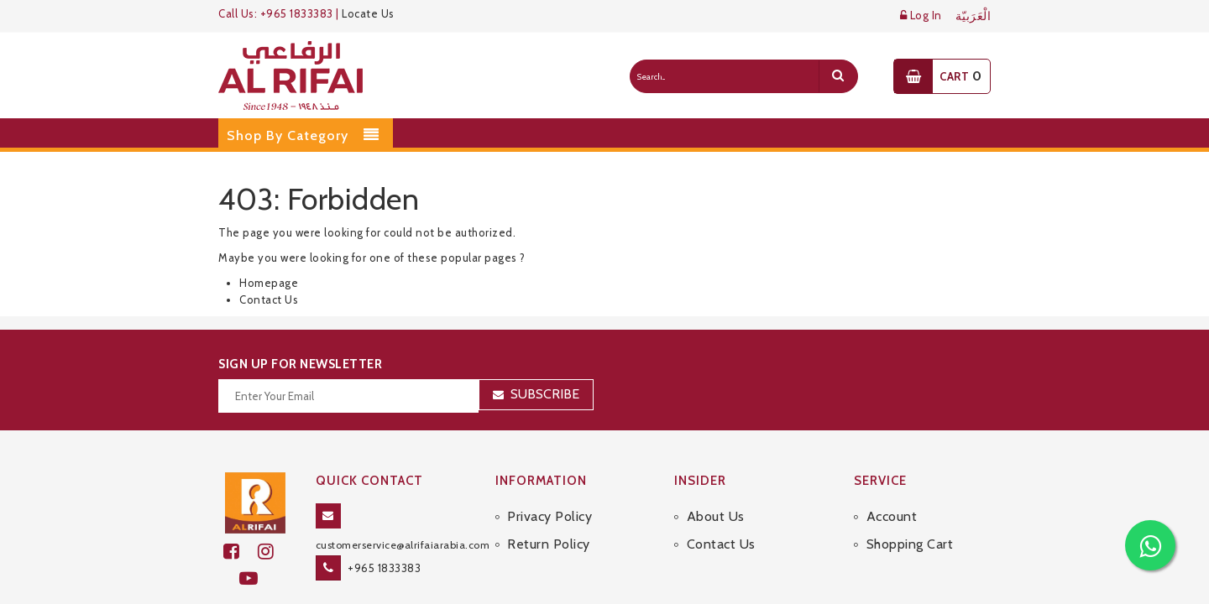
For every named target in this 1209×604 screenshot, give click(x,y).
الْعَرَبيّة (973, 16)
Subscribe (544, 394)
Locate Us (368, 13)
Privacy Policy (549, 516)
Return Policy (548, 544)
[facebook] (240, 551)
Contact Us (268, 299)
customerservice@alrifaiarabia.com (403, 545)
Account (892, 516)
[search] (838, 76)
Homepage (268, 282)
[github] (273, 551)
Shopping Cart (910, 544)
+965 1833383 (384, 568)
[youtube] (255, 578)
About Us (716, 516)
